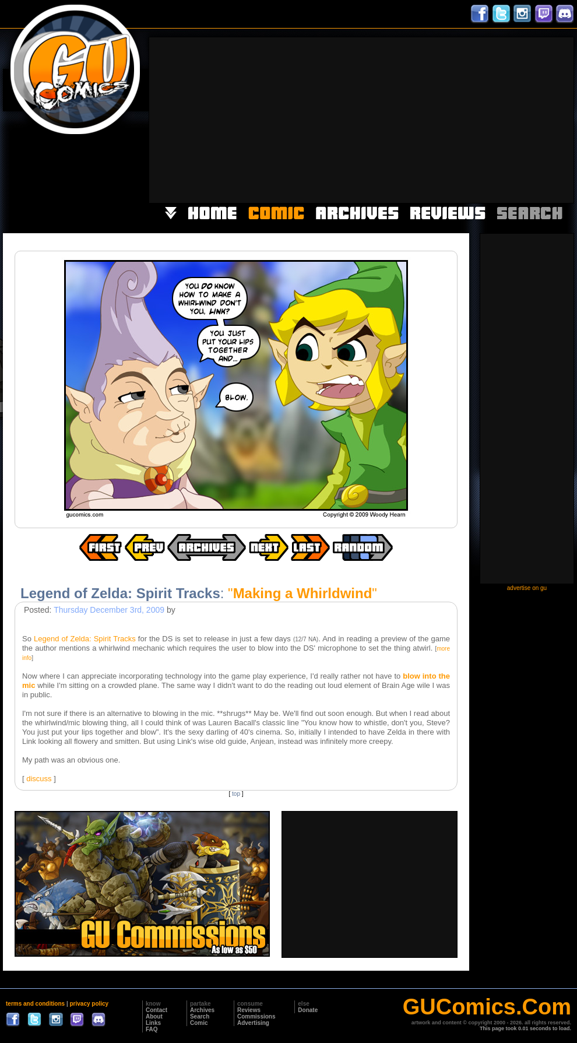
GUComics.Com (487, 1007)
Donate (308, 1010)
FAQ (152, 1029)
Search (199, 1016)
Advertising (253, 1023)
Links (153, 1023)
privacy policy (88, 1003)
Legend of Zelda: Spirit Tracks (85, 638)
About (154, 1016)
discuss (38, 778)
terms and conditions (35, 1003)
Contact (156, 1010)
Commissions (256, 1016)
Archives (202, 1010)
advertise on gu (527, 588)
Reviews (249, 1010)
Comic (199, 1023)
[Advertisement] (423, 119)
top (236, 794)
